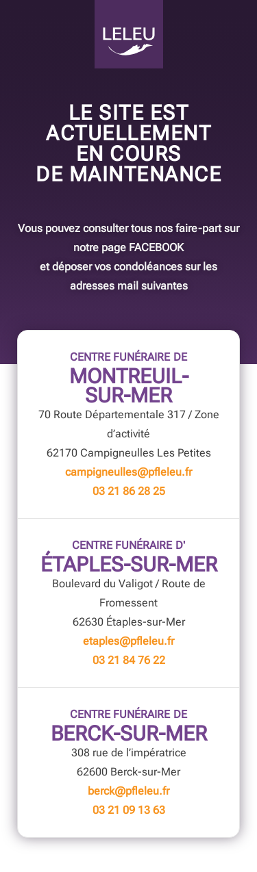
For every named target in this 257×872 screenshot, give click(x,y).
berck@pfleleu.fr (128, 790)
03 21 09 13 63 (129, 810)
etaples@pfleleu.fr (128, 640)
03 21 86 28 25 (129, 491)
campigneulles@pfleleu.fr (128, 471)
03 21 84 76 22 (129, 660)
